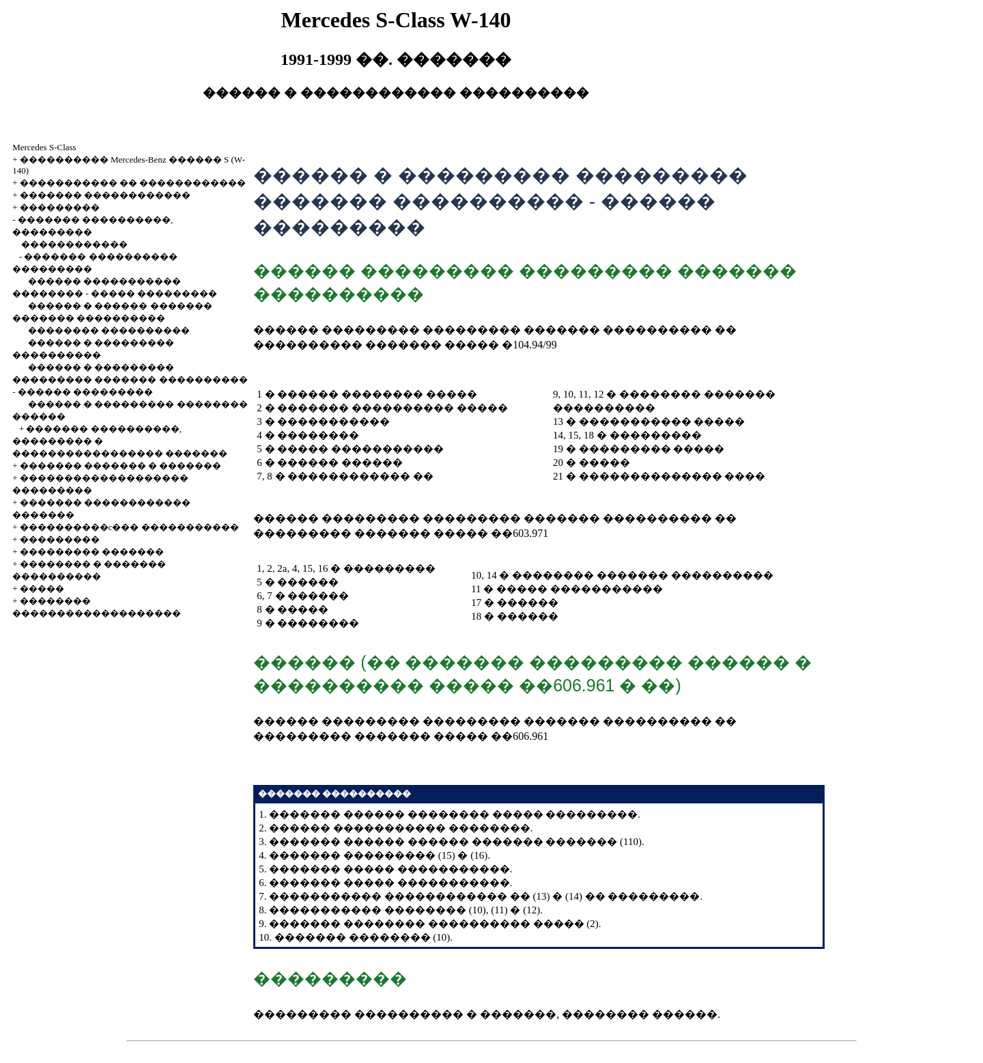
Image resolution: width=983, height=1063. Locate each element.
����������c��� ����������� (129, 527)
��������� (60, 207)
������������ (74, 244)
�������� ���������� (109, 330)
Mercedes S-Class (44, 147)
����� (42, 588)
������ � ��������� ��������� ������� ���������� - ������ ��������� (130, 379)
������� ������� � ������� (121, 465)
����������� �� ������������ (133, 183)
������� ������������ (105, 195)
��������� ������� (92, 552)
